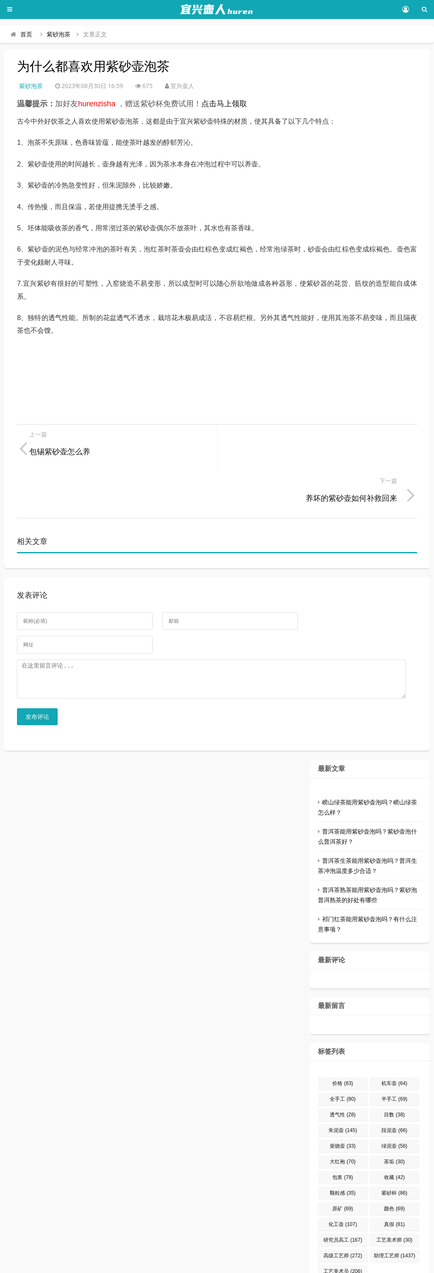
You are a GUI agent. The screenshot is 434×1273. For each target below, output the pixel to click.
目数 (394, 1074)
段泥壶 (394, 1090)
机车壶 (394, 1043)
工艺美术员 (342, 1231)
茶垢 (394, 1121)
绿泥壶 (394, 1106)
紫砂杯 (394, 1153)
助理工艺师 (394, 1215)
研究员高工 (342, 1200)
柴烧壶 (343, 1106)
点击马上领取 (224, 103)
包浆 (342, 1137)
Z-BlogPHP (279, 1262)
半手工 (394, 1059)
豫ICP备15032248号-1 (142, 1262)
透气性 (343, 1074)
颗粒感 (343, 1153)
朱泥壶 (342, 1090)
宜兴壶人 (85, 1262)
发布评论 (37, 676)
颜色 (394, 1168)
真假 (394, 1184)
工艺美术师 (394, 1200)
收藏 (394, 1137)
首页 (26, 34)
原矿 (342, 1168)
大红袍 (343, 1121)
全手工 (343, 1059)
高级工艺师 (342, 1215)
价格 (342, 1043)
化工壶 (342, 1184)
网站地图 (349, 1262)
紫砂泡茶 (58, 34)
